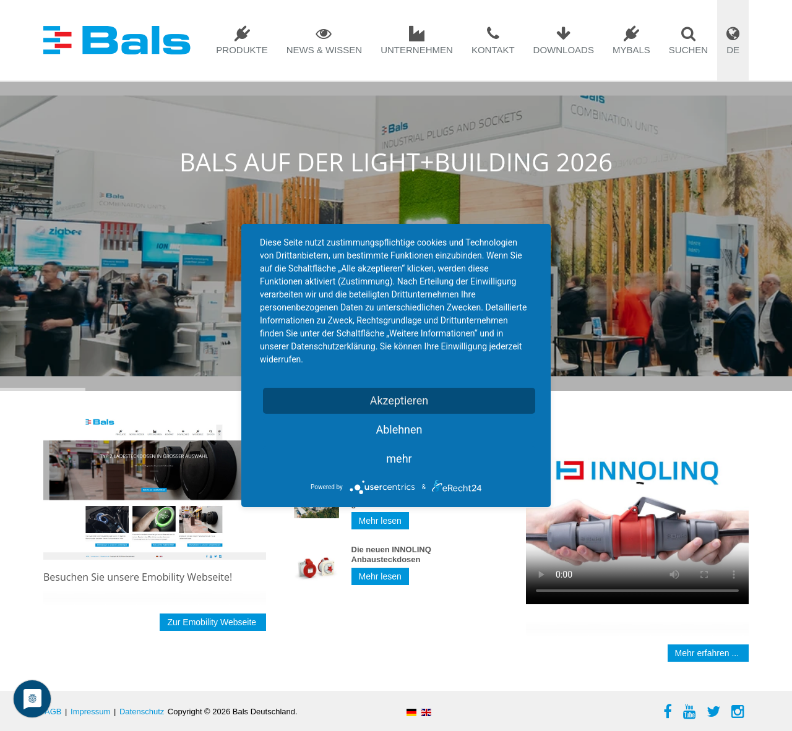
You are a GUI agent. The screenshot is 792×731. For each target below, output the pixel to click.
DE (732, 50)
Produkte (241, 50)
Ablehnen (399, 429)
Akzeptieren (399, 400)
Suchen (688, 50)
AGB (53, 711)
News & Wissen (324, 50)
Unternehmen (417, 50)
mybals (631, 50)
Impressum (90, 711)
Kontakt (493, 50)
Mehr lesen (380, 521)
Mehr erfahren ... (708, 653)
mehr (398, 458)
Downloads (563, 50)
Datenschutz (141, 711)
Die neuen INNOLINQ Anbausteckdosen (391, 554)
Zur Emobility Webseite (213, 622)
